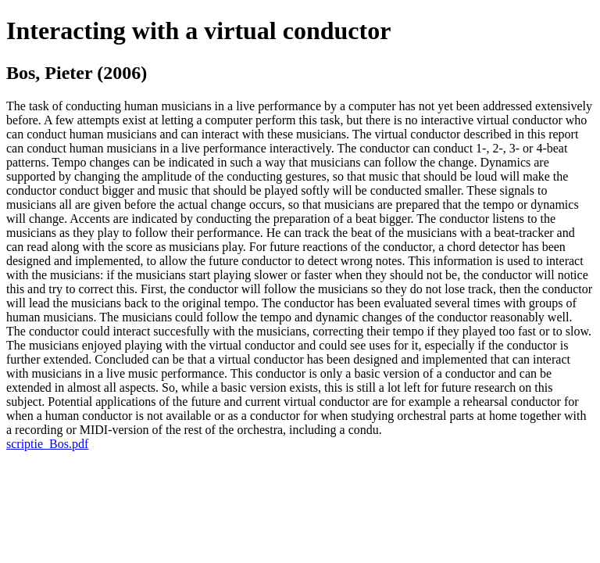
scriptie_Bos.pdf (47, 443)
